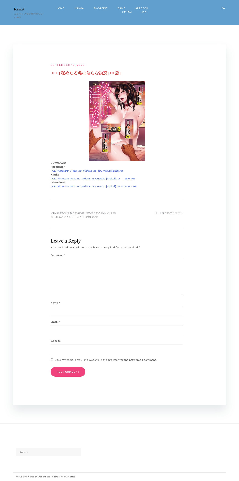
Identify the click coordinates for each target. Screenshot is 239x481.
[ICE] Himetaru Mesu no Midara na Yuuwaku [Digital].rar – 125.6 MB (93, 178)
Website (56, 340)
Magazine (100, 8)
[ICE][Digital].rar (87, 170)
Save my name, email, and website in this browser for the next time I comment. (106, 359)
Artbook (141, 8)
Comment (58, 255)
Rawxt (19, 9)
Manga (79, 8)
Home (60, 8)
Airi (61, 477)
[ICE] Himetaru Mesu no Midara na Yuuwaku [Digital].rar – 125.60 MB (94, 186)
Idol (145, 12)
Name (55, 302)
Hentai (127, 12)
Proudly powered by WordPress (33, 477)
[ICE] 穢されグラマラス (169, 212)
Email (55, 321)
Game (121, 8)
